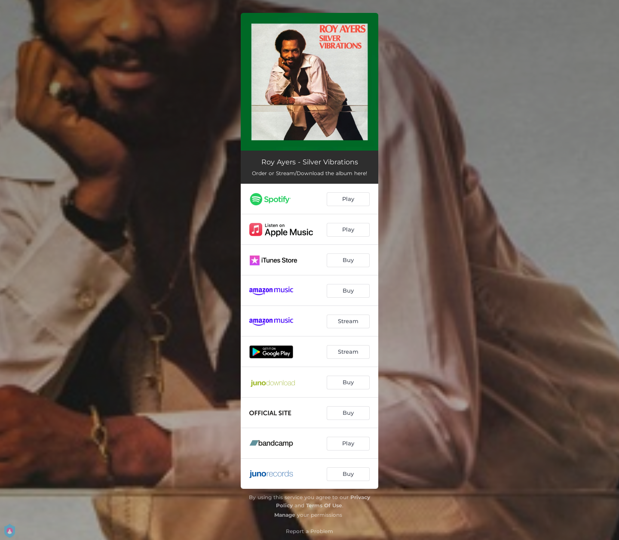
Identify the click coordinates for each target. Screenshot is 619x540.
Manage (284, 515)
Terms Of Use (324, 505)
